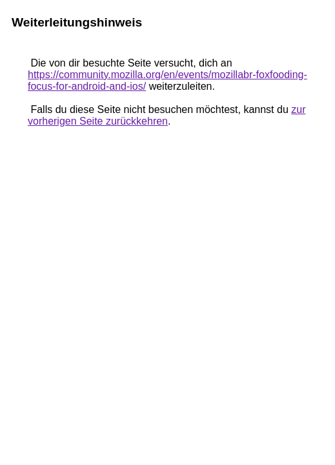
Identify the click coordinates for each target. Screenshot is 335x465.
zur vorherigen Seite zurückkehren (166, 115)
